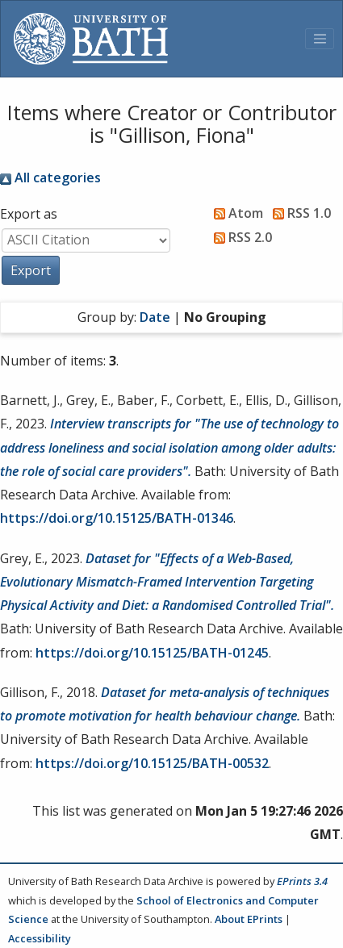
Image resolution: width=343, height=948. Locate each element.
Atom (235, 213)
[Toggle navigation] (319, 38)
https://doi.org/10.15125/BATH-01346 (116, 518)
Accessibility (39, 938)
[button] (31, 270)
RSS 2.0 (239, 237)
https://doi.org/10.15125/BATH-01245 (152, 653)
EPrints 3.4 (302, 881)
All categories (50, 177)
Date (155, 317)
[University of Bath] (91, 39)
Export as (28, 214)
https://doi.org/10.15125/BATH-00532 (152, 763)
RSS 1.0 (298, 213)
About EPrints (248, 919)
